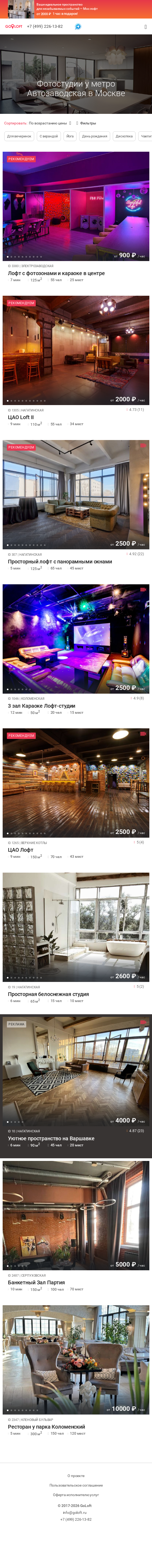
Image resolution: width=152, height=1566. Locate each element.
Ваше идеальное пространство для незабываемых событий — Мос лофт (67, 7)
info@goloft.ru (75, 1512)
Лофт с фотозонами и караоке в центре (56, 273)
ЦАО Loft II (21, 417)
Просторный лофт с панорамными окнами (60, 562)
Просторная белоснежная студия (48, 994)
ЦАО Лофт (20, 850)
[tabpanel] (76, 206)
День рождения (94, 136)
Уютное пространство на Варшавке (51, 1139)
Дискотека (124, 136)
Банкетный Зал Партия (36, 1283)
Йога (70, 136)
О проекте (76, 1476)
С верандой (49, 136)
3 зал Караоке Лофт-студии (41, 706)
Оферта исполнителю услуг (76, 1495)
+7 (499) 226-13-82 (45, 26)
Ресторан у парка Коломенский (46, 1427)
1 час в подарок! (65, 14)
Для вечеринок (19, 136)
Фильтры (86, 123)
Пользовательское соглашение (76, 1485)
